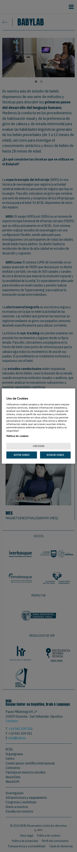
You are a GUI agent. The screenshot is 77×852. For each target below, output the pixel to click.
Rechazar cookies (55, 454)
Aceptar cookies (22, 454)
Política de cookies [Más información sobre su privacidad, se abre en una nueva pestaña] (17, 436)
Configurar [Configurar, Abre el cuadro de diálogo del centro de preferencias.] (38, 446)
